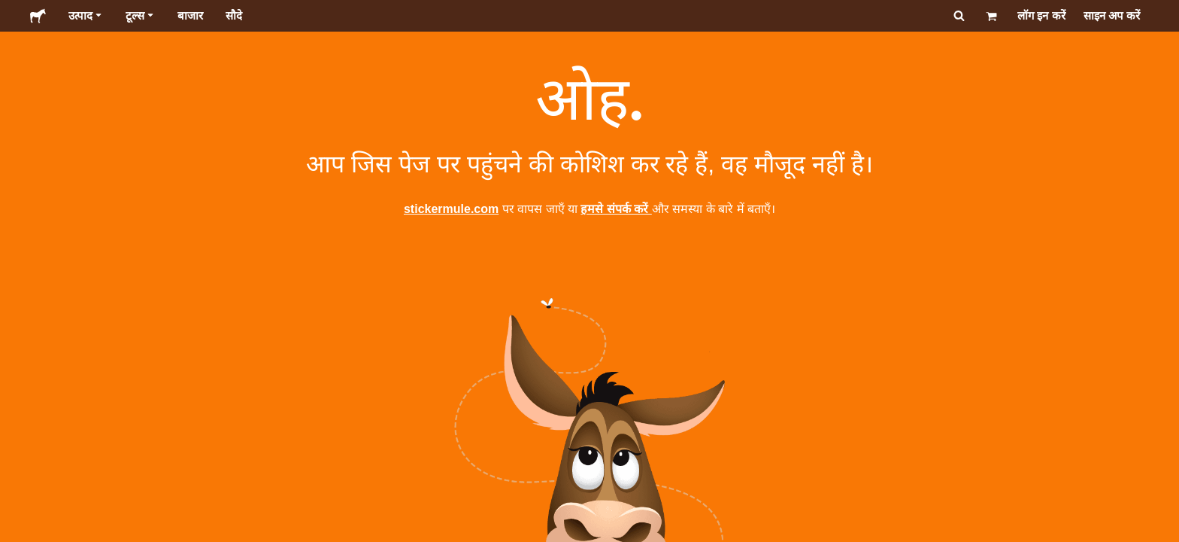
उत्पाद (85, 16)
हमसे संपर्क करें (615, 208)
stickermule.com (451, 208)
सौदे (234, 15)
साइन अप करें (1112, 15)
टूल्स (140, 16)
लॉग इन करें (1041, 15)
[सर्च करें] (957, 16)
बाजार (190, 15)
